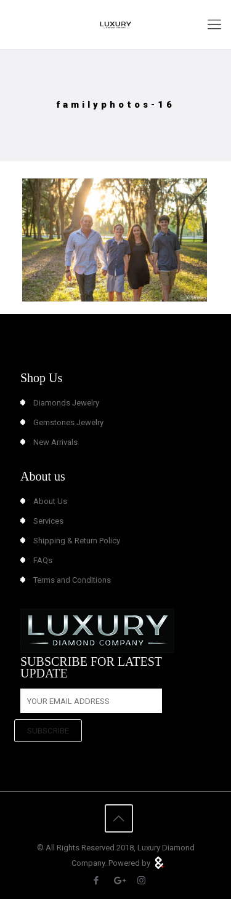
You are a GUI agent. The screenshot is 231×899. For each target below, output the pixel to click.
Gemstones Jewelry (68, 422)
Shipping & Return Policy (76, 540)
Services (48, 520)
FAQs (42, 560)
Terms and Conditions (72, 580)
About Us (50, 501)
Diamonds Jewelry (66, 402)
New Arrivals (55, 442)
